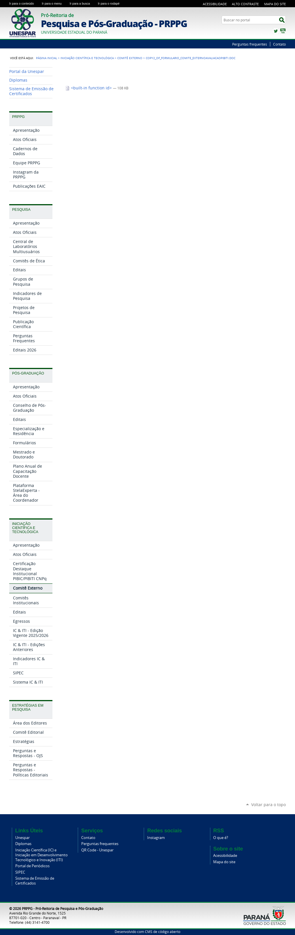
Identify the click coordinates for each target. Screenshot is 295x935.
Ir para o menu (54, 3)
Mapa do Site (275, 4)
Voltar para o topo (268, 804)
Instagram (156, 837)
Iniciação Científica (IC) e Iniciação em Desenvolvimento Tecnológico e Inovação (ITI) (41, 855)
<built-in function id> (89, 88)
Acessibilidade (215, 4)
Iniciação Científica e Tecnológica (87, 58)
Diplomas (23, 843)
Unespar (22, 837)
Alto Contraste (245, 4)
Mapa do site (224, 861)
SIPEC (20, 872)
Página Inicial (46, 58)
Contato (279, 44)
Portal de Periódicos (32, 865)
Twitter (276, 31)
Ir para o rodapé (111, 3)
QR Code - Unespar (97, 850)
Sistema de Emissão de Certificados (34, 881)
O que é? (220, 837)
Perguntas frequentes (249, 44)
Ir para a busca (83, 3)
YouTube (283, 31)
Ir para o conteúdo (24, 3)
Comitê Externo (129, 58)
